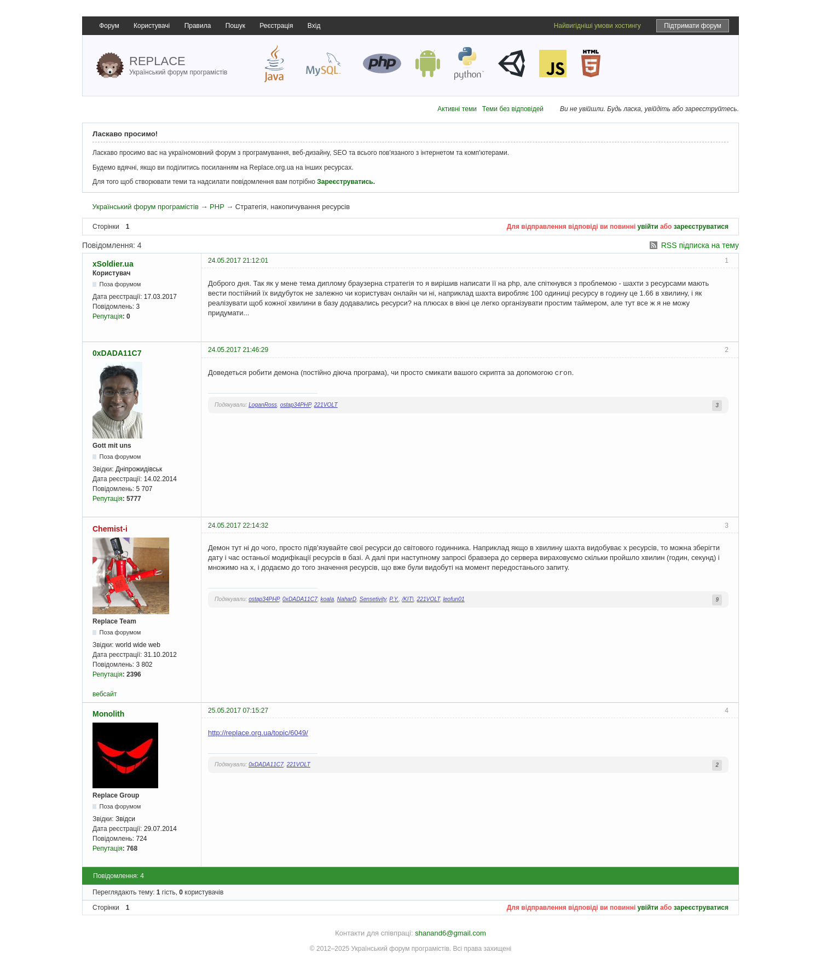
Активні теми (457, 109)
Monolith (108, 713)
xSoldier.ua (113, 263)
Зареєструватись (345, 182)
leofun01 (453, 599)
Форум (109, 26)
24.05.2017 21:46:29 (238, 350)
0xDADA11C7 (116, 353)
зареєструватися (701, 226)
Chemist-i (110, 528)
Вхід (314, 26)
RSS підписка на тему (700, 245)
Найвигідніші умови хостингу (597, 26)
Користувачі (152, 26)
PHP (217, 207)
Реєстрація (276, 26)
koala (327, 599)
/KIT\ (408, 599)
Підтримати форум (692, 26)
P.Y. (393, 599)
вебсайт (104, 694)
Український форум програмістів (145, 207)
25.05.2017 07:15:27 (238, 710)
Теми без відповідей (513, 109)
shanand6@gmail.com (450, 933)
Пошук (235, 26)
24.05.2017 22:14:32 (238, 525)
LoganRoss (262, 405)
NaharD (346, 599)
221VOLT (326, 405)
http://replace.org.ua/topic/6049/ (258, 733)
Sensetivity (373, 599)
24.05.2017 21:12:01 (238, 260)
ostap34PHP (295, 405)
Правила (197, 26)
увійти (648, 226)
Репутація (107, 316)
